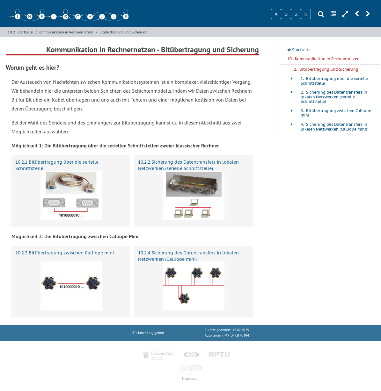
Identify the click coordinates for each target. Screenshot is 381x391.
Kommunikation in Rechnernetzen (66, 32)
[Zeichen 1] (276, 14)
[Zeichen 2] (286, 14)
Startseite (25, 32)
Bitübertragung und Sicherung (123, 32)
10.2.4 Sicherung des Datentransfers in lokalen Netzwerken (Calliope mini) (188, 256)
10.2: (12, 32)
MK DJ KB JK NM (236, 335)
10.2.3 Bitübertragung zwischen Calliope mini (64, 253)
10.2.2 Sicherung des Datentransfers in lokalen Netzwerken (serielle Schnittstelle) (188, 165)
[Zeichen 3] (296, 14)
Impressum (190, 379)
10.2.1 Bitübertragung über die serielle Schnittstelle (57, 165)
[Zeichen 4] (306, 14)
